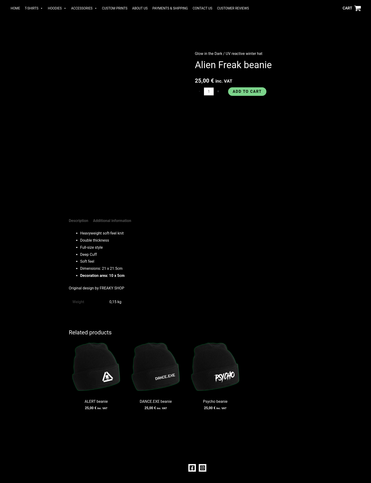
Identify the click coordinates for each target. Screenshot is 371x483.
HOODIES (57, 8)
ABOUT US (140, 8)
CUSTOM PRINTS (115, 8)
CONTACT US (202, 8)
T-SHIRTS (34, 8)
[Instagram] (202, 468)
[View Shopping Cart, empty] (352, 8)
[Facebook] (192, 468)
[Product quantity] (209, 91)
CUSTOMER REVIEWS (233, 8)
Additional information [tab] (112, 220)
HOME (15, 8)
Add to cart (247, 91)
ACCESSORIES (84, 8)
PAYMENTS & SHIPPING (170, 8)
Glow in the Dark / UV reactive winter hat (228, 53)
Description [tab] (78, 220)
